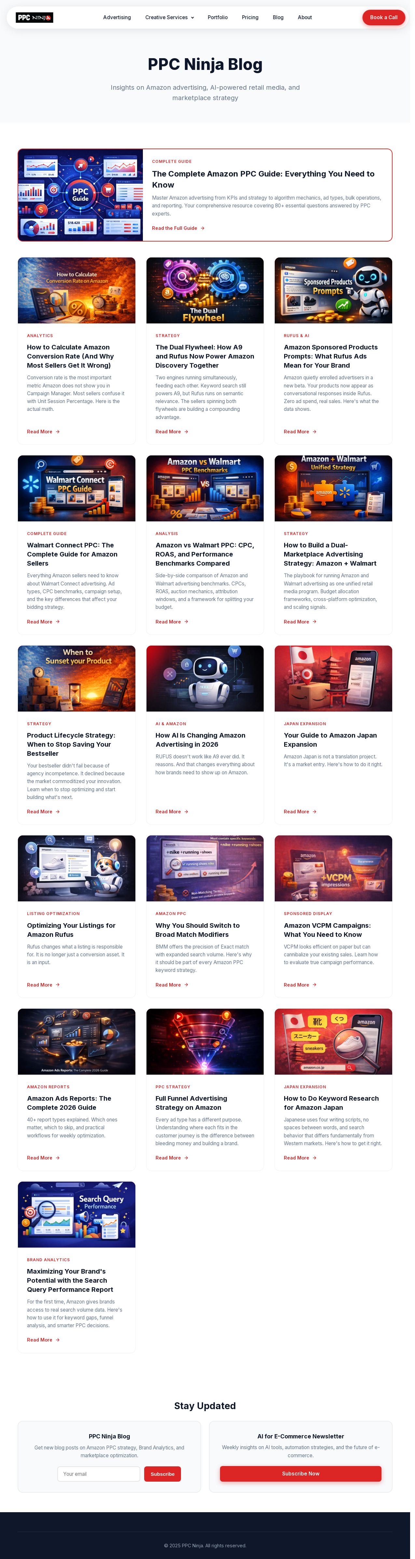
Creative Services (166, 17)
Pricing (250, 17)
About (305, 17)
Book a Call (383, 17)
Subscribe (162, 1474)
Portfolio (218, 17)
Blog (278, 17)
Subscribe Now (301, 1474)
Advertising (117, 17)
